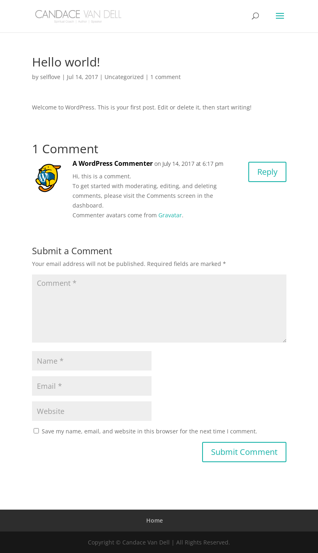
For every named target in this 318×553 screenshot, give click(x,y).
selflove (50, 77)
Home (154, 520)
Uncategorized (124, 77)
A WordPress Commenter (113, 163)
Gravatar (170, 215)
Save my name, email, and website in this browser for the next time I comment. (149, 431)
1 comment (165, 77)
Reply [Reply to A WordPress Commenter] (267, 171)
